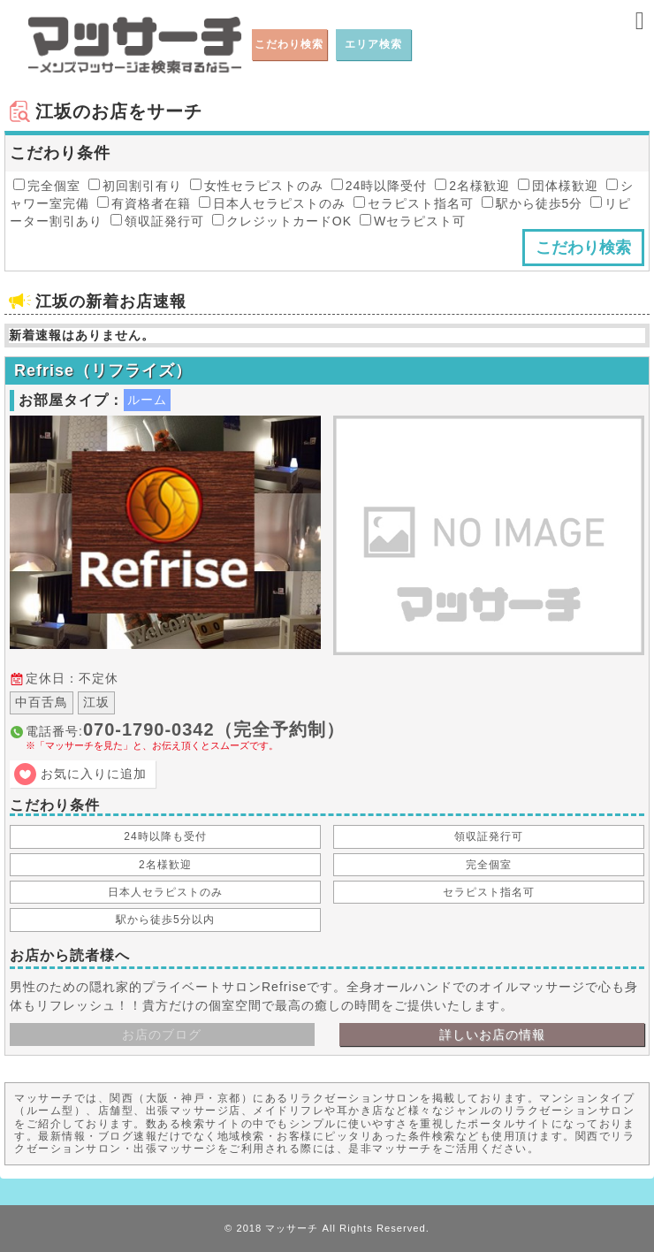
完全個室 (46, 186)
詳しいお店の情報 (492, 1034)
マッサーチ (291, 1228)
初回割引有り (135, 186)
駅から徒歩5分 (532, 203)
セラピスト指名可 (414, 203)
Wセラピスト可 (413, 221)
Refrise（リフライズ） (103, 370)
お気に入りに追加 (94, 774)
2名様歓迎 (472, 186)
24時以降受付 (379, 186)
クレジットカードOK (282, 221)
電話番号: (335, 736)
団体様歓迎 (558, 186)
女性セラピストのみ (256, 186)
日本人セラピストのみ (272, 203)
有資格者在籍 (144, 203)
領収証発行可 (157, 221)
